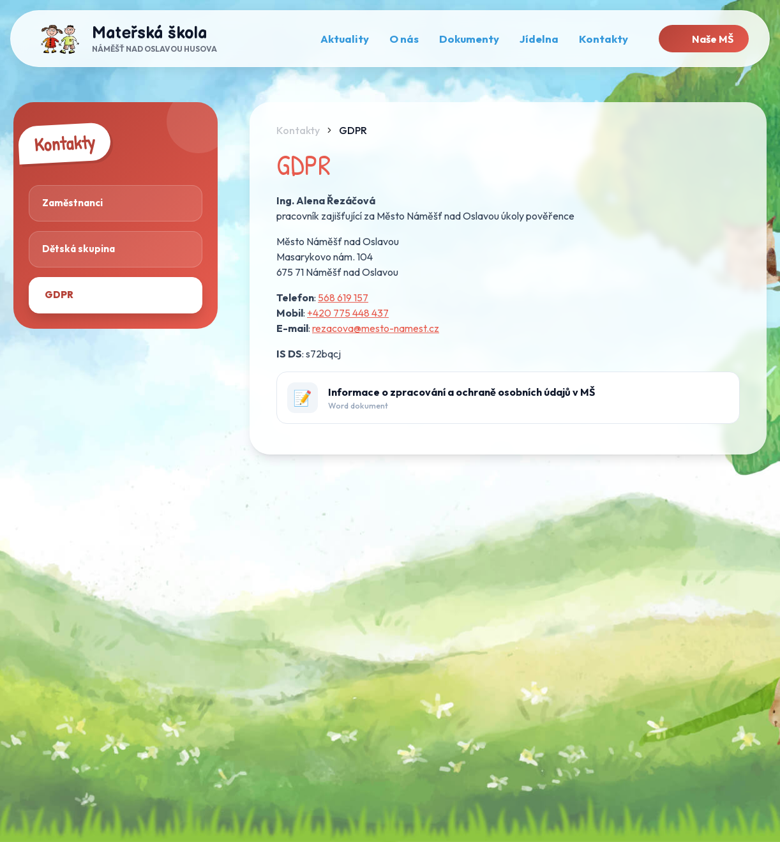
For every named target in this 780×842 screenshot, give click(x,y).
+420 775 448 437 (348, 312)
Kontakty (298, 130)
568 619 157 (343, 297)
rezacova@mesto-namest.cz (375, 328)
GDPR (353, 130)
